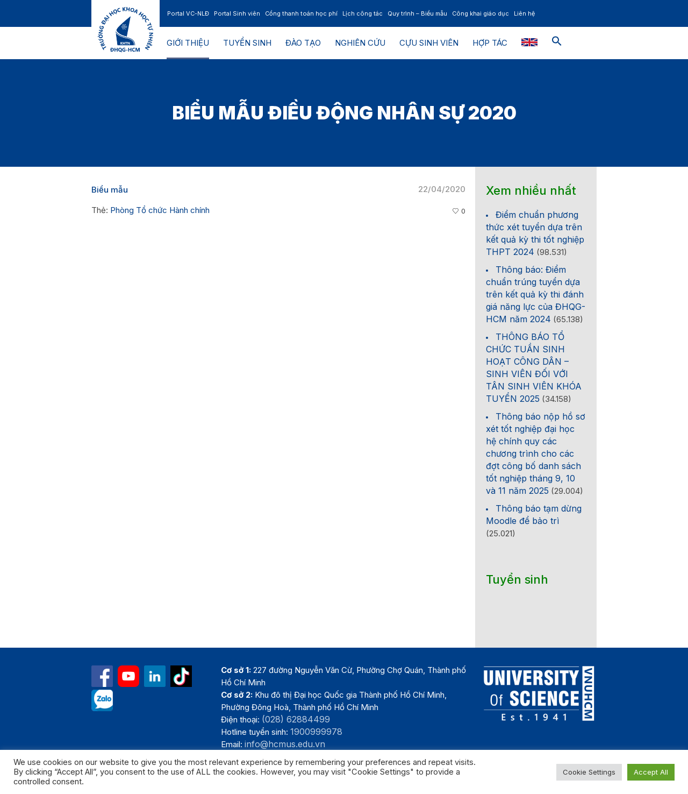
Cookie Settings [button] (589, 772)
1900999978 (316, 731)
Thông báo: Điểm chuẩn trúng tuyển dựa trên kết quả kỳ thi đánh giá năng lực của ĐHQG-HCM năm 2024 (535, 294)
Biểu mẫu (109, 190)
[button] (556, 43)
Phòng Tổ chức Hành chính (160, 210)
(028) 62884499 (296, 719)
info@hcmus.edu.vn (285, 744)
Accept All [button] (651, 772)
